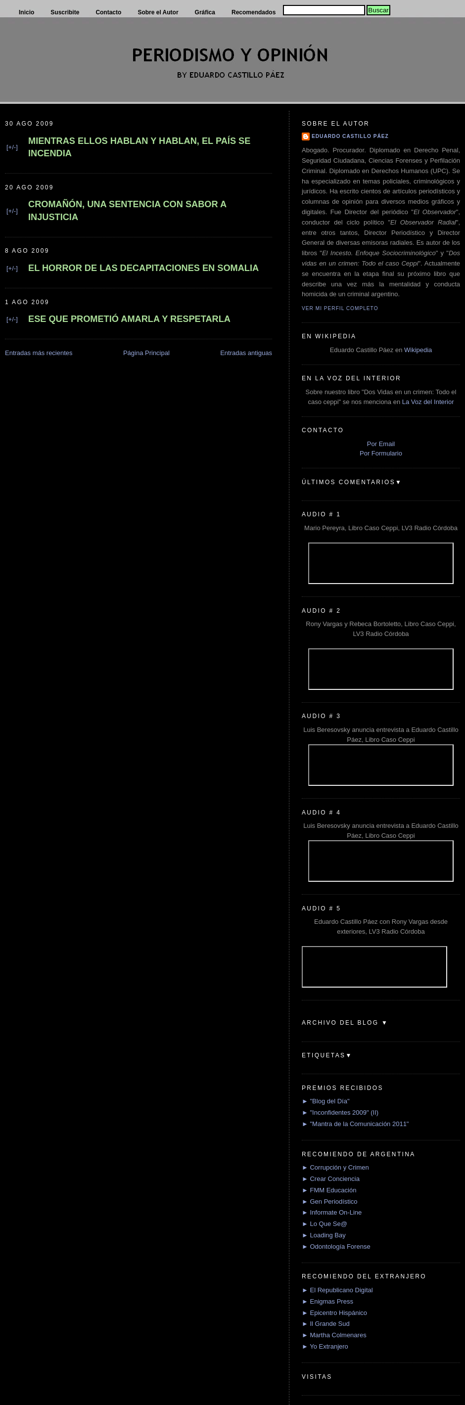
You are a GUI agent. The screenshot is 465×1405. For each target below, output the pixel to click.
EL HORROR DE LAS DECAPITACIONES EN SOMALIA (143, 268)
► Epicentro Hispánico (334, 1312)
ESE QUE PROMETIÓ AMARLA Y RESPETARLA (129, 319)
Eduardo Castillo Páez (350, 136)
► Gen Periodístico (330, 1201)
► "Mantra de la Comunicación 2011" (355, 1124)
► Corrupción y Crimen (335, 1167)
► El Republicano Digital (337, 1290)
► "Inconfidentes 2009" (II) (340, 1112)
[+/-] (12, 147)
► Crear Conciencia (331, 1178)
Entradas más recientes (39, 353)
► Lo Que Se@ (324, 1223)
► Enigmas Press (327, 1301)
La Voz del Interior (428, 402)
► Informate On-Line (332, 1212)
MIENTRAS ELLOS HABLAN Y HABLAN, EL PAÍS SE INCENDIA (139, 147)
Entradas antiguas (246, 353)
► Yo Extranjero (325, 1346)
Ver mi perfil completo (340, 308)
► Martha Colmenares (334, 1335)
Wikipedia (418, 350)
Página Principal (146, 353)
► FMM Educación (329, 1190)
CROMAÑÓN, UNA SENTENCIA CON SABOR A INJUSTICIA (127, 210)
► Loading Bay (324, 1235)
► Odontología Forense (336, 1246)
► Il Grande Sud (326, 1323)
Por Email (381, 444)
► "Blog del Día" (326, 1101)
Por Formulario (381, 453)
